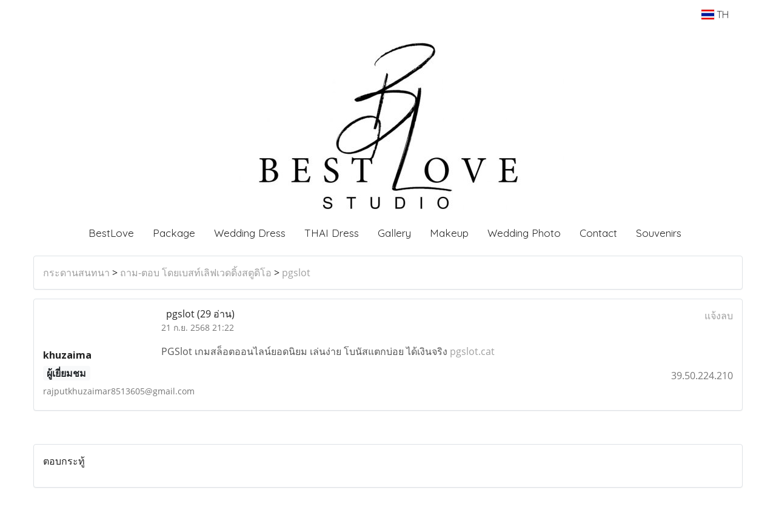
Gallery (394, 233)
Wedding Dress (250, 233)
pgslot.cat (472, 351)
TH (715, 14)
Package (174, 233)
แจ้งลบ (718, 315)
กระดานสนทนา (76, 272)
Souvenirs (658, 233)
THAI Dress (331, 233)
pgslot (296, 272)
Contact (598, 233)
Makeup (449, 233)
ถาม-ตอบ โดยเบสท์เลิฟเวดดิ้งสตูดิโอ (196, 272)
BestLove (111, 233)
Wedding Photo (524, 233)
